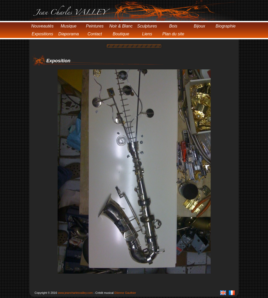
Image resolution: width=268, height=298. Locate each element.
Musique (68, 26)
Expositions (42, 34)
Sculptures (147, 26)
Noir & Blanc (121, 26)
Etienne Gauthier (125, 292)
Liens (147, 34)
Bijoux (199, 26)
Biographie (226, 26)
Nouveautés (42, 26)
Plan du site (173, 34)
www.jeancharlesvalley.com (75, 292)
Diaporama (68, 34)
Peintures (95, 26)
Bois (173, 26)
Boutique (121, 34)
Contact (94, 34)
